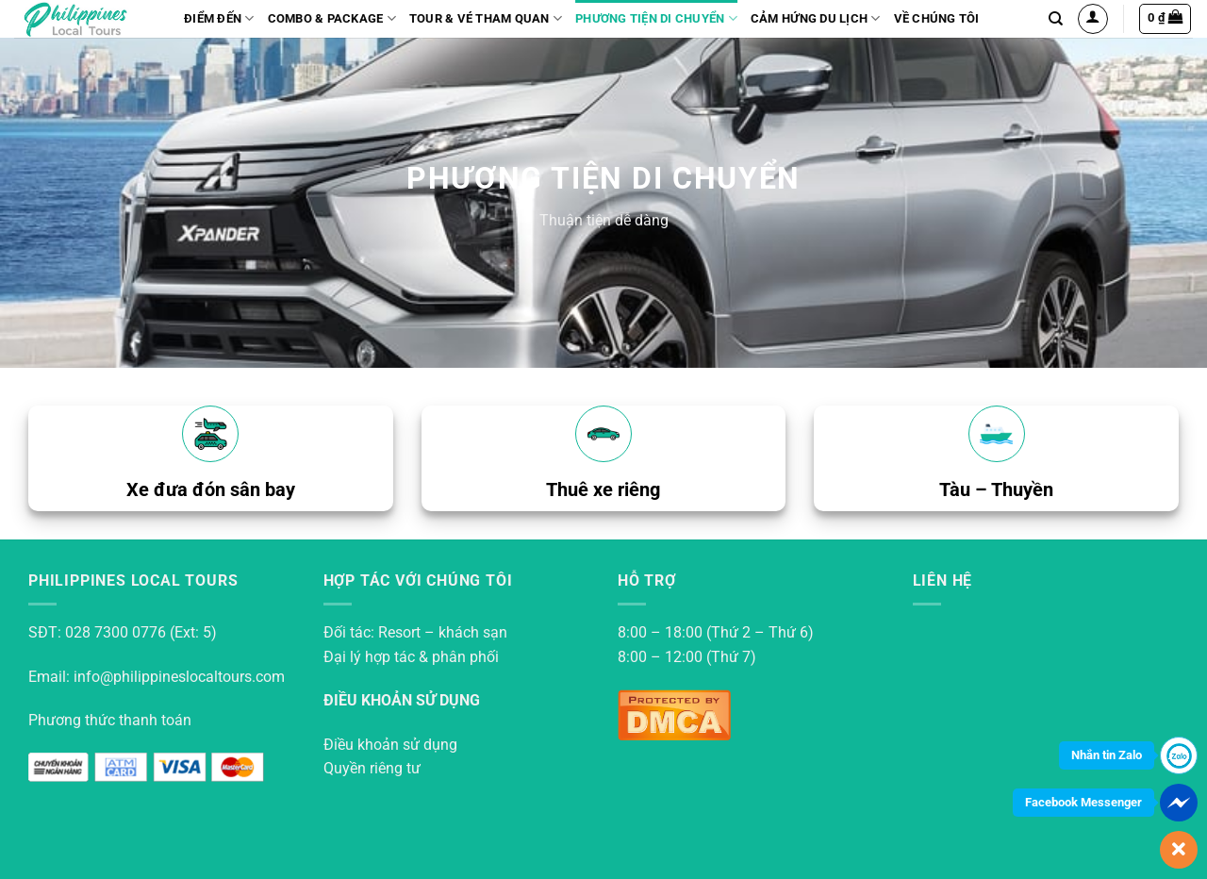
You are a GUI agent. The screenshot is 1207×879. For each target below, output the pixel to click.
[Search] (1056, 19)
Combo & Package (332, 18)
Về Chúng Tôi (937, 18)
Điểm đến (219, 18)
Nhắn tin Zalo (1106, 755)
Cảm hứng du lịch (816, 18)
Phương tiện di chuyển (656, 18)
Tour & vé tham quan (485, 18)
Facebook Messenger (1083, 802)
